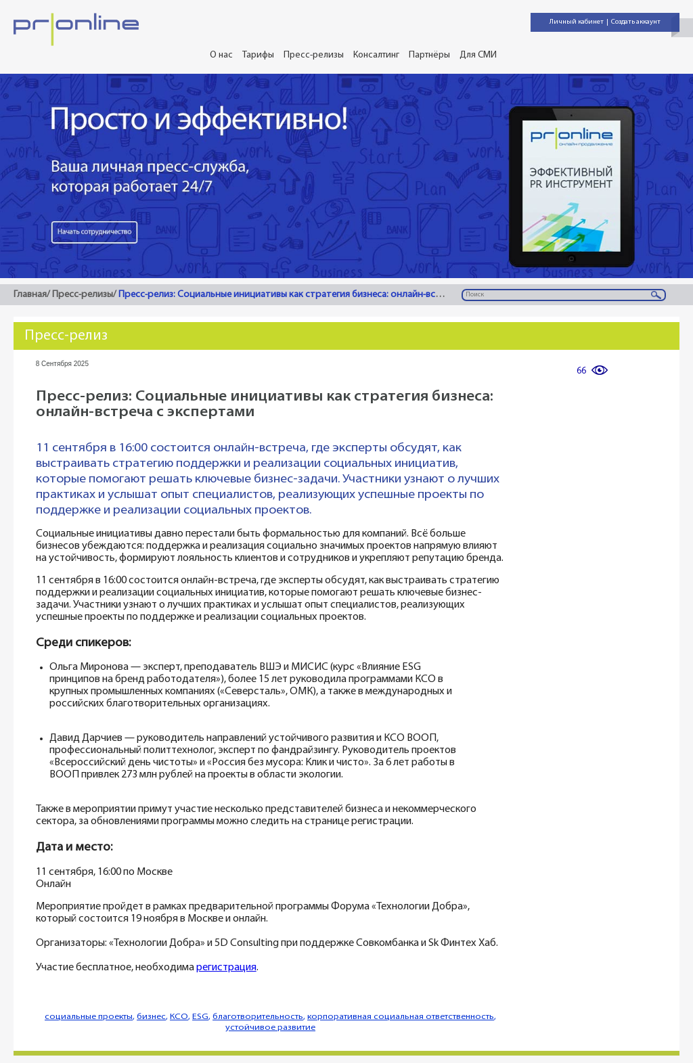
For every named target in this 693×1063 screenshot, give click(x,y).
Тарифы (258, 55)
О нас (221, 55)
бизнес (151, 1016)
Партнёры (429, 55)
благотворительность (258, 1016)
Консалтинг (376, 55)
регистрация (226, 968)
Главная (30, 294)
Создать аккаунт (636, 22)
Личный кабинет (577, 22)
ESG (200, 1016)
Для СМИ (478, 55)
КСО (179, 1016)
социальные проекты (89, 1016)
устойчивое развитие (270, 1027)
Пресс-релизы (314, 55)
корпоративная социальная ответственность (400, 1016)
